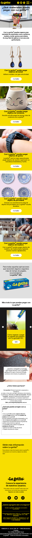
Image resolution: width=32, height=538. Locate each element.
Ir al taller (16, 79)
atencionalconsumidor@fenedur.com (11, 533)
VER (16, 342)
